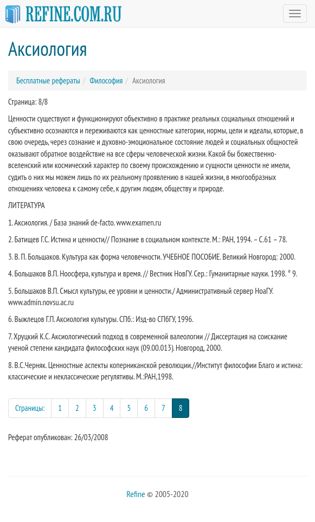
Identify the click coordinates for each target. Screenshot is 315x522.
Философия (106, 80)
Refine (135, 493)
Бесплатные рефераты (48, 80)
